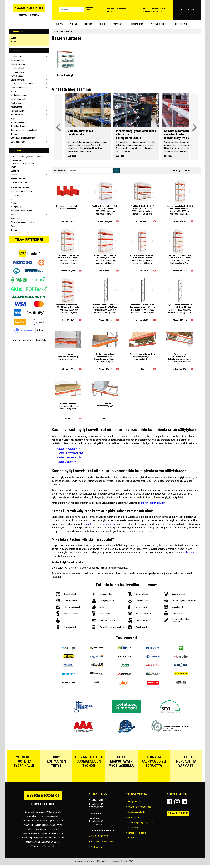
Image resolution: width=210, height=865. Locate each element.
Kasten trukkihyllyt (20, 182)
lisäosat (86, 524)
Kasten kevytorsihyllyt (68, 448)
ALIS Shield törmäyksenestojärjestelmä (27, 156)
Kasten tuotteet (18, 178)
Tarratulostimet (17, 114)
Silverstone (15, 218)
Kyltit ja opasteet (18, 76)
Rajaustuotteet (17, 56)
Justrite (14, 174)
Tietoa (88, 24)
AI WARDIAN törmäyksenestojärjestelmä (22, 161)
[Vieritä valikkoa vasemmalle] (58, 127)
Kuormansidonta (17, 72)
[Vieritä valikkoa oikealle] (194, 127)
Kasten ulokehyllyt (66, 461)
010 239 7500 (112, 11)
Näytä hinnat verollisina (152, 11)
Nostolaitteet (16, 107)
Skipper (14, 226)
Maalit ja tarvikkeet (19, 95)
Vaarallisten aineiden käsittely (23, 138)
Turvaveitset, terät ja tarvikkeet (24, 130)
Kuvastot (14, 41)
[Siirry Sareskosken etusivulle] (29, 10)
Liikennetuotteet (18, 80)
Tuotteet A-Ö (180, 24)
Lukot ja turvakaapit (19, 87)
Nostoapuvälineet (18, 103)
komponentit (109, 524)
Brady (13, 167)
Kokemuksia (136, 24)
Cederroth (15, 171)
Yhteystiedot (158, 24)
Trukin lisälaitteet (18, 126)
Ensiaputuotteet (17, 60)
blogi (103, 24)
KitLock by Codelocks (20, 187)
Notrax (13, 214)
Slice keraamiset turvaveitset (23, 222)
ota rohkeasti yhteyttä (152, 502)
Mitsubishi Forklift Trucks (21, 210)
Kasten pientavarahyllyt (69, 457)
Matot (13, 91)
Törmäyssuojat (17, 134)
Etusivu (58, 24)
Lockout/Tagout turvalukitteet (23, 83)
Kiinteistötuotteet (18, 64)
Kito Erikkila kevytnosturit (21, 191)
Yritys (74, 24)
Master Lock (16, 207)
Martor (13, 203)
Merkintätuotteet (18, 99)
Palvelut (118, 24)
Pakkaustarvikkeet (18, 111)
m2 (12, 199)
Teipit (13, 118)
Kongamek (15, 195)
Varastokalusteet (18, 142)
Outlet (13, 38)
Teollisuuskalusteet (19, 122)
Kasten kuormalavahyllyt (70, 453)
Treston (14, 230)
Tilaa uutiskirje (29, 239)
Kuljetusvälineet (17, 68)
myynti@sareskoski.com (117, 8)
